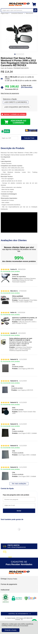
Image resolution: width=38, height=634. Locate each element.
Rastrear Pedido (12, 579)
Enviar (19, 511)
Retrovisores (29, 13)
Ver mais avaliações (19, 483)
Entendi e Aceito (11, 630)
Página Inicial (5, 13)
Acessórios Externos (17, 13)
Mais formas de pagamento (10, 93)
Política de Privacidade (20, 625)
